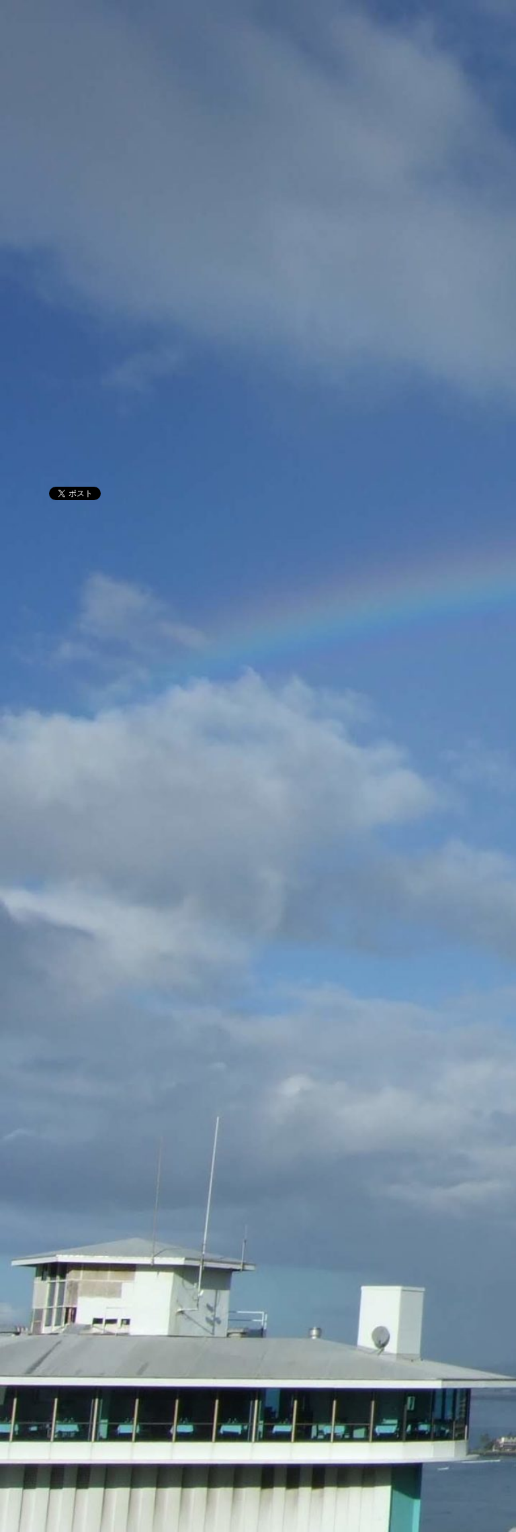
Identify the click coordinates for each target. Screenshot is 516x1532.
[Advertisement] (258, 369)
